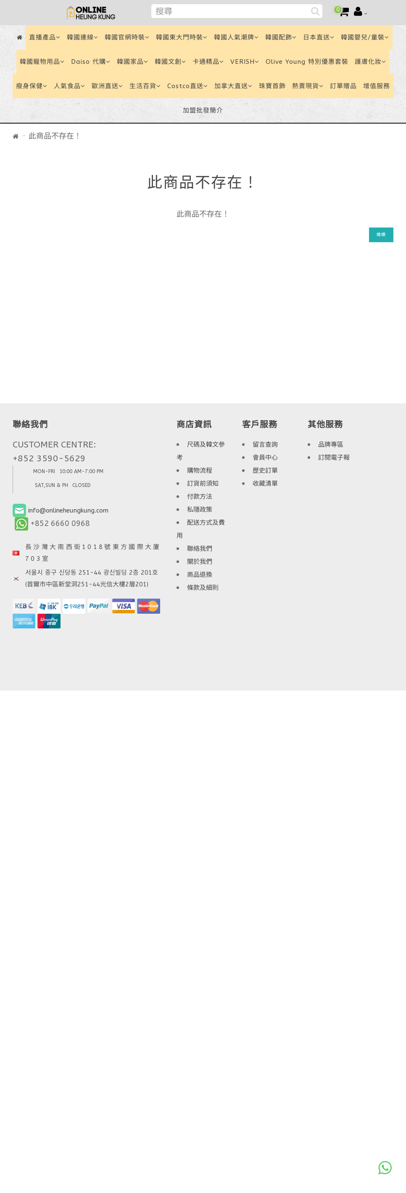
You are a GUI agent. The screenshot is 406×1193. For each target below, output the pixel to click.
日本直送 (319, 37)
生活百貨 (145, 86)
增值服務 (376, 86)
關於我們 (199, 561)
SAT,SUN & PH (51, 485)
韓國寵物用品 (42, 61)
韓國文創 (170, 61)
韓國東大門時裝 (182, 37)
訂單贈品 (343, 86)
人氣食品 (69, 86)
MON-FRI (44, 471)
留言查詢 (265, 444)
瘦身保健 (31, 86)
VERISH (244, 61)
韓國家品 (132, 61)
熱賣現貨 (308, 86)
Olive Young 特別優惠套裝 (307, 61)
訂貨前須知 (203, 483)
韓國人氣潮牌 (236, 37)
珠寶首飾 (272, 86)
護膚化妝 (370, 61)
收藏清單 (265, 483)
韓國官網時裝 (127, 37)
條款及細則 (203, 587)
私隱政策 (199, 509)
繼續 (381, 234)
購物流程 (199, 470)
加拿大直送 (233, 86)
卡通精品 (208, 61)
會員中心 (265, 457)
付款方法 (199, 496)
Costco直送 (187, 86)
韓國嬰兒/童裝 (365, 37)
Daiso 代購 (91, 61)
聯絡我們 (199, 548)
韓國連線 (82, 37)
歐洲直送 (107, 86)
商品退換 (199, 574)
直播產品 (45, 37)
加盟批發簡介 (203, 110)
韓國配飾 (281, 37)
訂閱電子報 (334, 457)
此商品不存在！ (55, 136)
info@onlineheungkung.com (68, 510)
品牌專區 (330, 444)
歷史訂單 (265, 470)
